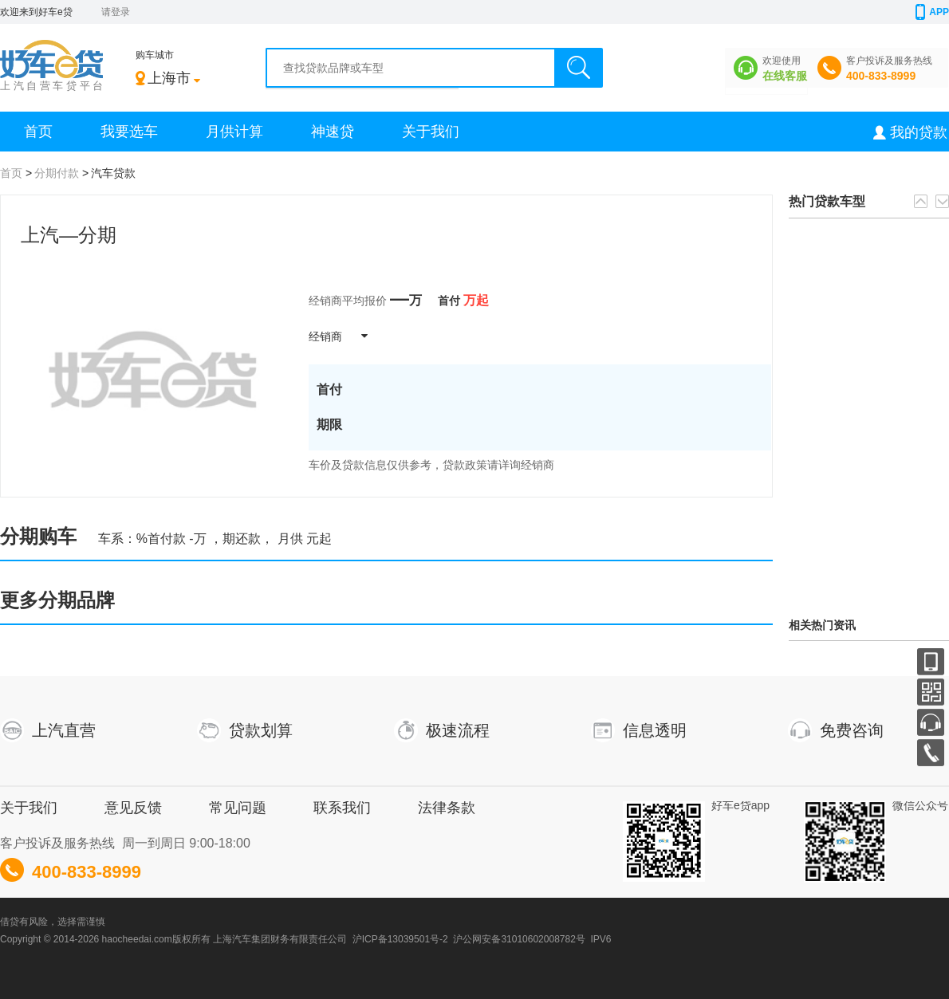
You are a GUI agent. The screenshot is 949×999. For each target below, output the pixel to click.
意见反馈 (133, 807)
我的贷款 (918, 132)
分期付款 (56, 173)
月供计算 (234, 132)
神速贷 (332, 132)
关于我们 (430, 132)
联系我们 (342, 807)
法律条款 (446, 807)
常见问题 (237, 807)
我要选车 (129, 132)
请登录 (115, 12)
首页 (38, 132)
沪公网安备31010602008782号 (519, 939)
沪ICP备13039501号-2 (400, 939)
